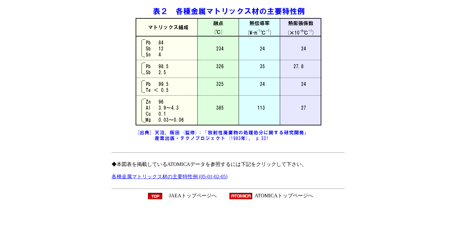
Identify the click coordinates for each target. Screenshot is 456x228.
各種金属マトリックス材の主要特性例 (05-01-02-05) (170, 176)
